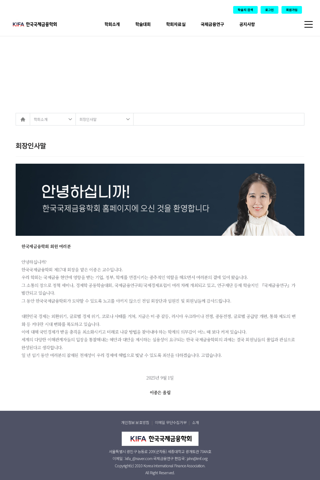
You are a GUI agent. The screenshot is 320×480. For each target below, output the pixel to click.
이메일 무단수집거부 (170, 422)
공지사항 (247, 24)
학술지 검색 (245, 9)
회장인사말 (87, 119)
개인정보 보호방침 (135, 422)
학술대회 (143, 24)
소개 (195, 422)
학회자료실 (176, 24)
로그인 (269, 9)
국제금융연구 (212, 24)
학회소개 (112, 24)
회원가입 (292, 9)
